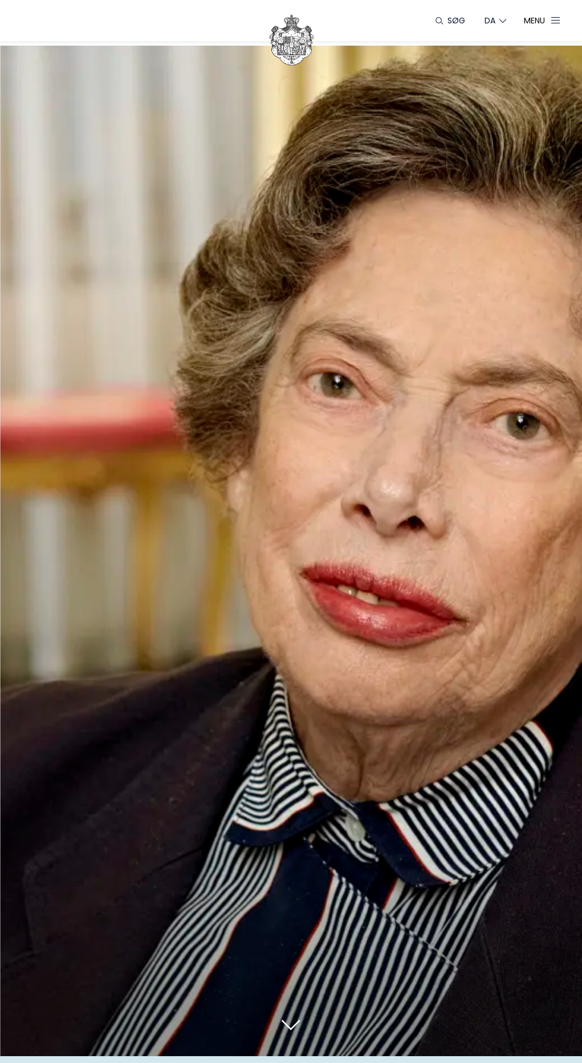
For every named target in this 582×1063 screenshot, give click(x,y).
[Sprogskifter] (490, 20)
